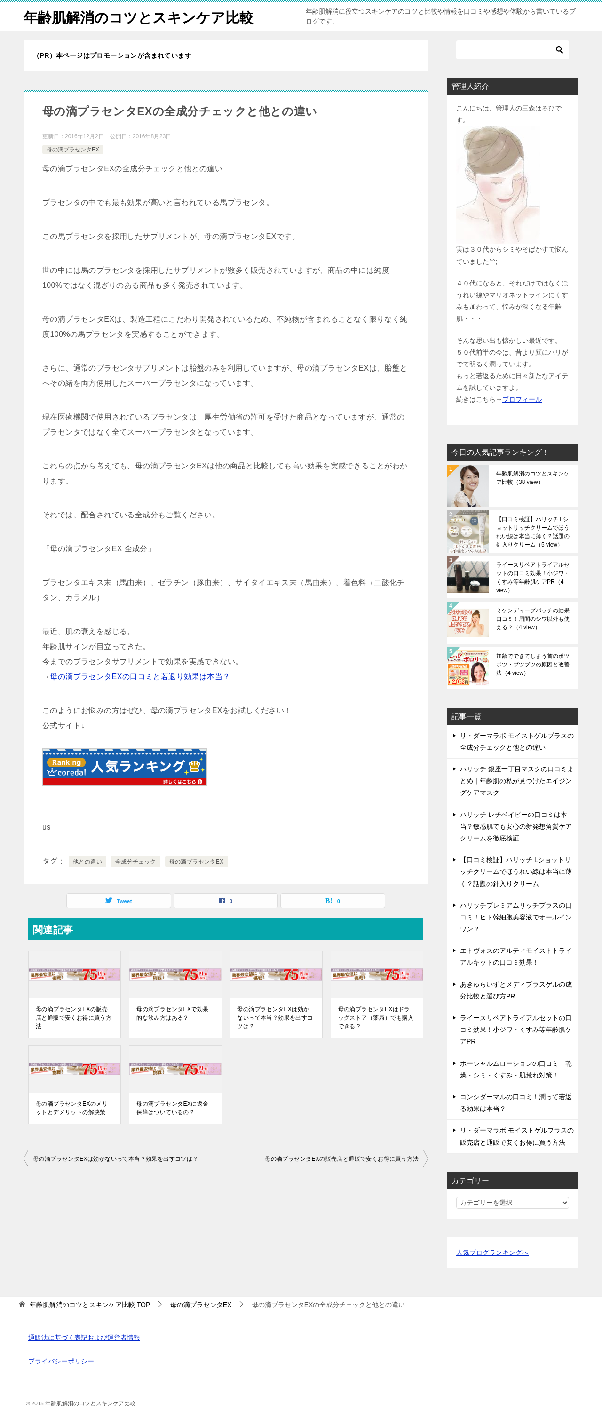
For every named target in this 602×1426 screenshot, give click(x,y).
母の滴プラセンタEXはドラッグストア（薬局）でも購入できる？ (376, 1018)
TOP (90, 1304)
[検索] (512, 49)
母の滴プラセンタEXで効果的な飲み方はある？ (172, 1013)
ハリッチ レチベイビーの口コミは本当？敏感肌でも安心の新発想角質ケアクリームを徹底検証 (516, 826)
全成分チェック (135, 861)
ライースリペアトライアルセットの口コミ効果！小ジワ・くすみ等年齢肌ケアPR (533, 578)
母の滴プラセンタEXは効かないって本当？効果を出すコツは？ (275, 1018)
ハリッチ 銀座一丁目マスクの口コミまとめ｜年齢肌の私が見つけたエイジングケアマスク (517, 780)
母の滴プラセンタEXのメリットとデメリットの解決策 (72, 1108)
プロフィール (522, 399)
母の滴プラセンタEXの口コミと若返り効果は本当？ (140, 677)
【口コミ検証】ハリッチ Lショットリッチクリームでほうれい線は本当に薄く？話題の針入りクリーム (533, 532)
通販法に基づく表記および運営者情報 (84, 1337)
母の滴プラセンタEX (73, 149)
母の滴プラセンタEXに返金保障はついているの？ (172, 1108)
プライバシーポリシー (61, 1361)
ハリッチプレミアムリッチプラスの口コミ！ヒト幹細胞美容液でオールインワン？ (516, 917)
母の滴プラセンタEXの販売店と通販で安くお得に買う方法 (73, 1018)
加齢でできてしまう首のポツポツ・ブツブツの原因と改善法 (533, 664)
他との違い (87, 861)
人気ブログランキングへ (492, 1252)
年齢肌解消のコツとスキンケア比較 (138, 16)
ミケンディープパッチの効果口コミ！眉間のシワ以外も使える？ (533, 619)
